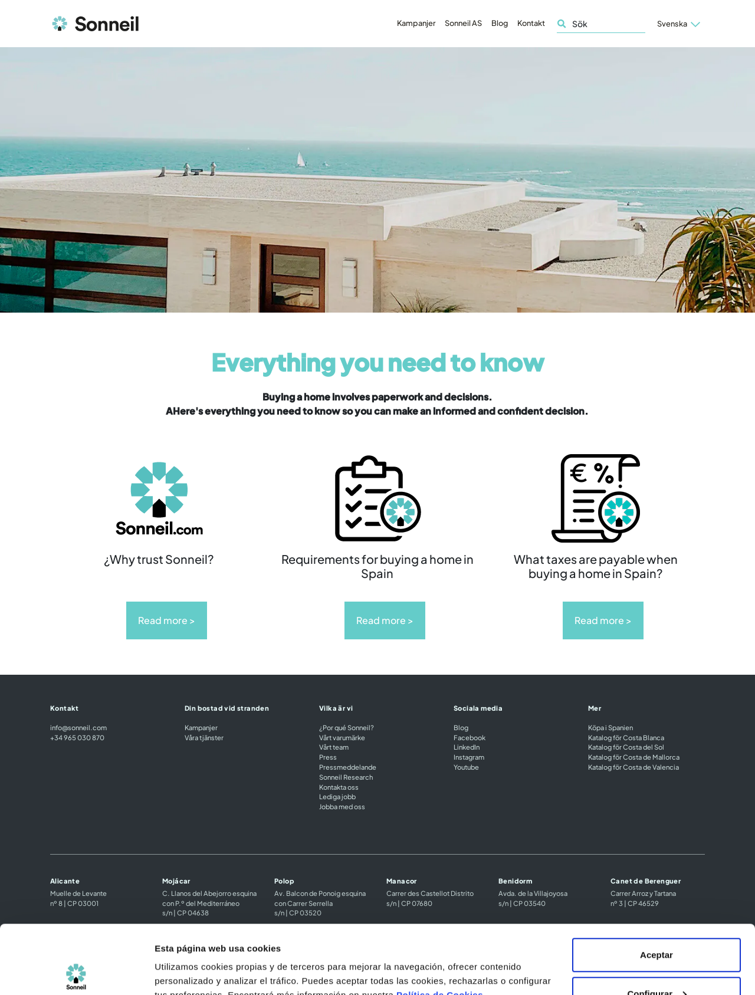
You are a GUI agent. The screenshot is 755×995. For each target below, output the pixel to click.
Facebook (469, 737)
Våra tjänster (204, 737)
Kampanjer (416, 23)
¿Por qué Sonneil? (346, 727)
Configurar (657, 925)
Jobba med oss (342, 806)
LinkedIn (467, 747)
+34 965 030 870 (77, 737)
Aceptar (656, 886)
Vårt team (334, 747)
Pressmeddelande (347, 767)
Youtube (466, 767)
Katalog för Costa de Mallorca (634, 757)
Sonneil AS (463, 23)
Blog (499, 23)
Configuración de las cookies (217, 959)
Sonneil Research (346, 777)
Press (328, 757)
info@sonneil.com (78, 727)
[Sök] (601, 24)
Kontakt (531, 23)
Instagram (469, 757)
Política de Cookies (439, 926)
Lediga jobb (337, 796)
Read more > (166, 620)
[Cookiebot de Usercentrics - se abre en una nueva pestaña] (76, 972)
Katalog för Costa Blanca (626, 737)
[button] (678, 23)
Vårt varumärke (342, 737)
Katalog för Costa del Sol (626, 747)
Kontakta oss (339, 787)
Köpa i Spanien (610, 727)
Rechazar (657, 963)
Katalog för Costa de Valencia (633, 767)
